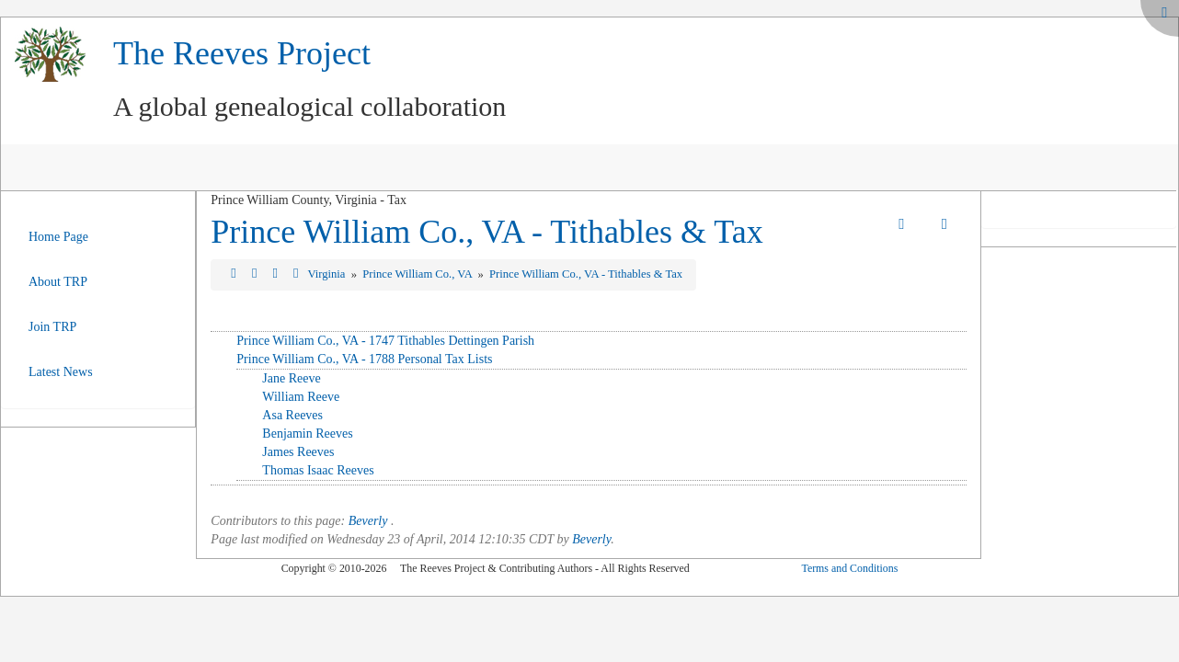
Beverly (368, 521)
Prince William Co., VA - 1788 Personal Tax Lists (364, 359)
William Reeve (300, 397)
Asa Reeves (292, 415)
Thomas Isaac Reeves (317, 470)
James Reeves (298, 452)
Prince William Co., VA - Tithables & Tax (486, 231)
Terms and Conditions (849, 568)
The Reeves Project (242, 53)
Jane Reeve (291, 378)
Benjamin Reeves (307, 433)
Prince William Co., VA (418, 274)
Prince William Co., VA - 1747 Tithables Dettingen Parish (385, 341)
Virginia (327, 274)
